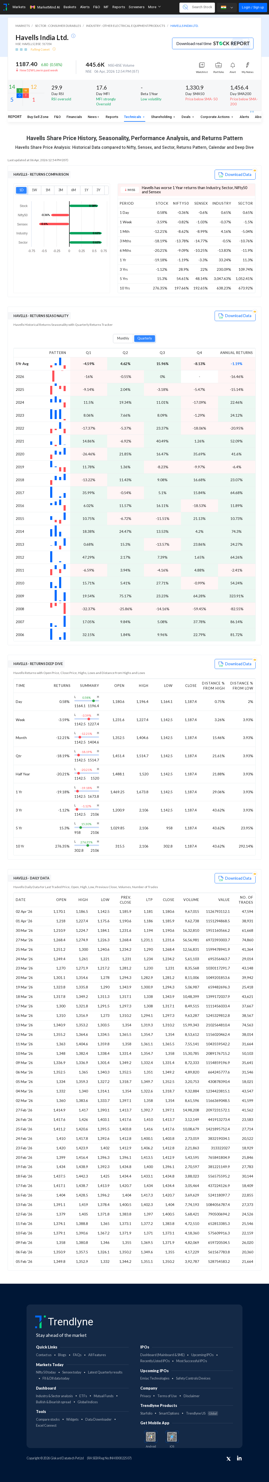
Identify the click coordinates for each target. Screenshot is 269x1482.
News (92, 117)
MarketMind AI (44, 7)
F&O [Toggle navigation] (96, 7)
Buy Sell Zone (38, 117)
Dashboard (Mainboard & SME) (162, 1355)
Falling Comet (40, 49)
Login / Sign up (253, 7)
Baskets (70, 7)
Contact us (43, 1355)
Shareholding (162, 117)
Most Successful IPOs (191, 1361)
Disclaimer (192, 1396)
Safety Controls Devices (193, 1378)
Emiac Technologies (154, 1378)
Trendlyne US (202, 1413)
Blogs (62, 1355)
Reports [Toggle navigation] (118, 7)
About (259, 117)
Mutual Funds (103, 1396)
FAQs (77, 1355)
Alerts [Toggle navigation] (85, 7)
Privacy (145, 1396)
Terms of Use (167, 1396)
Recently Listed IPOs (155, 1361)
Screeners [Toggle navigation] (136, 7)
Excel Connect (46, 1425)
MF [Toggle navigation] (106, 7)
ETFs (83, 1396)
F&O (57, 117)
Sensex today (71, 1372)
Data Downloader (98, 1419)
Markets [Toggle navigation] (19, 7)
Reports (112, 117)
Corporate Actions (215, 117)
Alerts (244, 116)
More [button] (154, 7)
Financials (74, 117)
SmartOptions (169, 1413)
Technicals (133, 117)
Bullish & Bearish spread (53, 1402)
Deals (186, 117)
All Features (97, 1355)
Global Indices (87, 1402)
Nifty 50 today (46, 1372)
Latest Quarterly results (105, 1372)
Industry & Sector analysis (54, 1396)
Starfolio (146, 1413)
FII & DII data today (56, 1378)
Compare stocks (48, 1419)
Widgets (72, 1419)
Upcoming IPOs (202, 1355)
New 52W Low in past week (39, 70)
